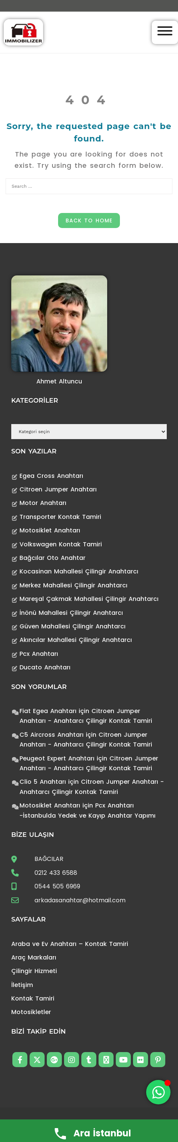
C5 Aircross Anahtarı (51, 734)
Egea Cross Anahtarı (51, 475)
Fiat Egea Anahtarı (47, 711)
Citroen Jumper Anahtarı (58, 489)
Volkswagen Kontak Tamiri (60, 544)
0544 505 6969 (57, 886)
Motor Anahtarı (42, 503)
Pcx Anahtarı (38, 653)
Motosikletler (31, 1012)
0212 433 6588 (55, 872)
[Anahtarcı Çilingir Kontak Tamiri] (23, 31)
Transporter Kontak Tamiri (60, 516)
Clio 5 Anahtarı (42, 781)
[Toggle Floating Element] (158, 1092)
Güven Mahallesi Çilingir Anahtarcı (72, 626)
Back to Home (89, 220)
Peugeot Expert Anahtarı (56, 758)
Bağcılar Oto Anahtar (52, 558)
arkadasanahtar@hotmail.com (80, 900)
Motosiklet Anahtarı (49, 530)
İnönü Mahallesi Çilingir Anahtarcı (71, 612)
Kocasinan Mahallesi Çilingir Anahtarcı (78, 571)
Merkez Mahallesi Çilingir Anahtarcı (73, 585)
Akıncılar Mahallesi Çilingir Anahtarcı (75, 640)
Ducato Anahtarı (44, 667)
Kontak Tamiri (32, 998)
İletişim (22, 985)
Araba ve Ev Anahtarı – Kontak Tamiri (69, 944)
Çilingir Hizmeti (34, 971)
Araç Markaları (33, 957)
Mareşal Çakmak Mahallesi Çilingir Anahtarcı (89, 599)
